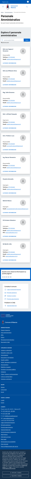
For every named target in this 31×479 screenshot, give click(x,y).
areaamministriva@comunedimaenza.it (17, 209)
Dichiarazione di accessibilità (8, 442)
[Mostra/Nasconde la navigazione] (3, 6)
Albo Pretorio (4, 434)
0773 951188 (6, 413)
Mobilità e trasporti (6, 367)
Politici (2, 337)
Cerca (26, 40)
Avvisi (2, 392)
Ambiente (3, 372)
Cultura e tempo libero (6, 377)
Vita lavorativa (4, 365)
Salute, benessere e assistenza (8, 362)
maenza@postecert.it (11, 232)
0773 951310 (11, 57)
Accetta (15, 476)
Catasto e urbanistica (6, 350)
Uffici (2, 335)
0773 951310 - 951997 (9, 411)
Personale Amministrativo (7, 340)
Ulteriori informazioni (9, 63)
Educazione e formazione (7, 357)
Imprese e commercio (6, 379)
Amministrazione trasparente (8, 432)
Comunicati (4, 390)
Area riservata (4, 444)
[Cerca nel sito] (27, 7)
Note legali (3, 439)
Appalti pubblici (5, 360)
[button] (5, 2)
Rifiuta (15, 473)
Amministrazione (9, 12)
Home (2, 12)
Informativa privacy (6, 437)
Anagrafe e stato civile (6, 353)
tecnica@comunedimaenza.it (15, 146)
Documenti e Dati (5, 342)
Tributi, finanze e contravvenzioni (9, 374)
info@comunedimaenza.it (14, 59)
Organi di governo (5, 330)
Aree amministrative (6, 332)
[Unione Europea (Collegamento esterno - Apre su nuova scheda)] (15, 316)
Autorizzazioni (4, 355)
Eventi (2, 403)
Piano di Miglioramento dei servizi (9, 446)
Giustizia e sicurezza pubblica (8, 369)
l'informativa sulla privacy (8, 468)
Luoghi (2, 400)
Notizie (2, 387)
